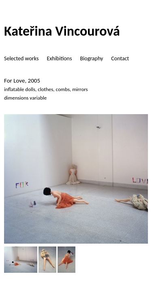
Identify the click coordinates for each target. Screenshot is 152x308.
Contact (120, 58)
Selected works (21, 58)
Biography (91, 58)
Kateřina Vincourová (62, 31)
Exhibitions (59, 58)
